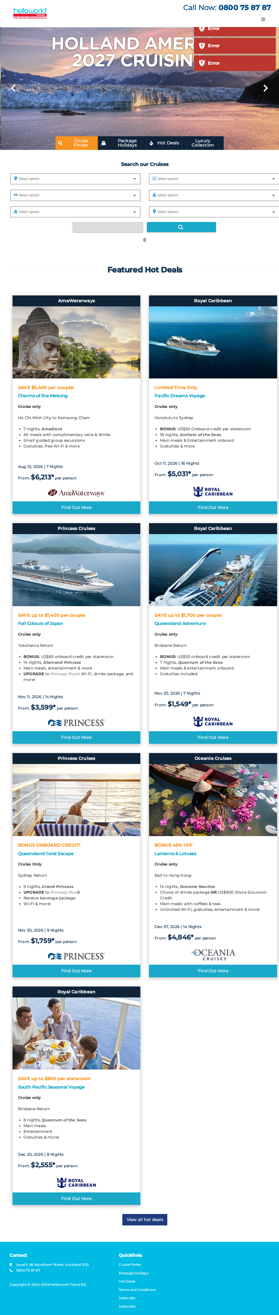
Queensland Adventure (179, 623)
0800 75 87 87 (245, 7)
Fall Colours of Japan (40, 623)
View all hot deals (145, 1219)
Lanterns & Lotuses (175, 853)
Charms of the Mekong (43, 395)
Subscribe (127, 1306)
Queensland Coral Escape (45, 853)
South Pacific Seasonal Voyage (51, 1087)
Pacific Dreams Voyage (179, 395)
